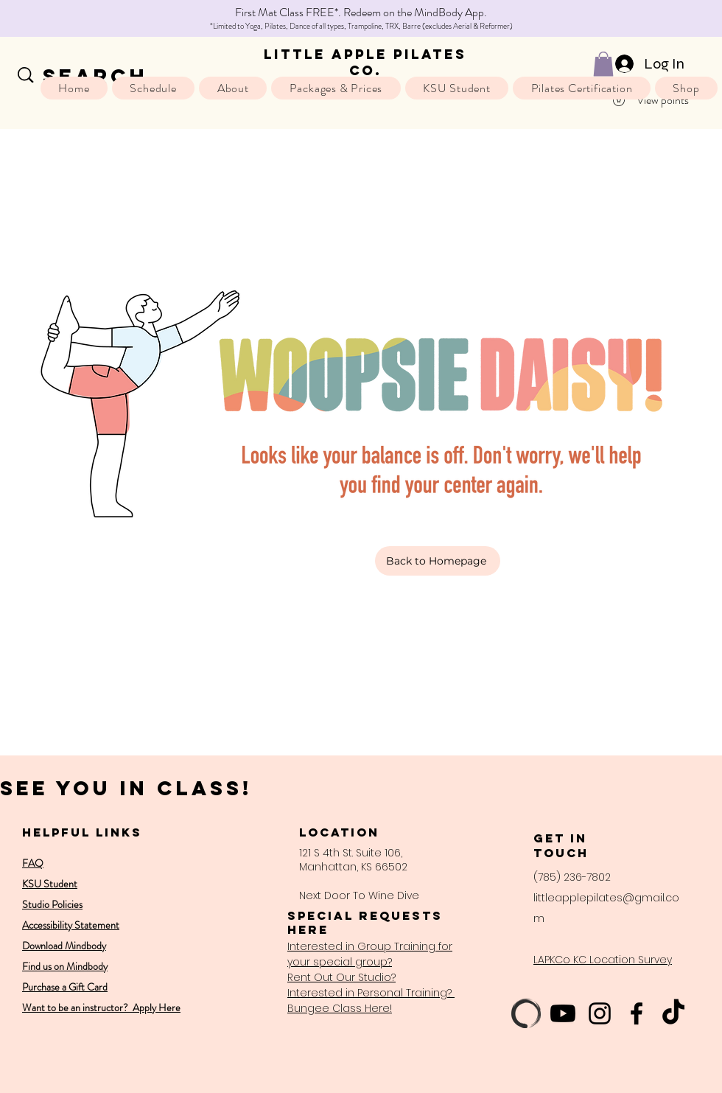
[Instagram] (599, 1013)
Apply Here (155, 1007)
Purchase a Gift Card (65, 986)
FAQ (32, 863)
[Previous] (77, 18)
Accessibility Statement (70, 925)
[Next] (644, 18)
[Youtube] (563, 1013)
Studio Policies (52, 904)
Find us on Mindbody (65, 966)
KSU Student (49, 883)
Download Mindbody (64, 945)
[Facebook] (636, 1013)
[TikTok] (673, 1013)
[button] (603, 64)
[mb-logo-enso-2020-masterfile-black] (526, 1013)
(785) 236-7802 (572, 877)
